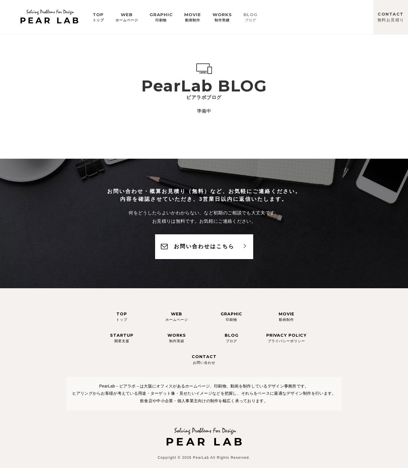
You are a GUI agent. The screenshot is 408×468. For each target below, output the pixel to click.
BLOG (250, 17)
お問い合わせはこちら (204, 246)
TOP (98, 17)
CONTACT (390, 17)
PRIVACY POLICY (286, 338)
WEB (126, 17)
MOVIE (192, 17)
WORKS (222, 17)
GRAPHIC (161, 17)
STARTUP (121, 338)
